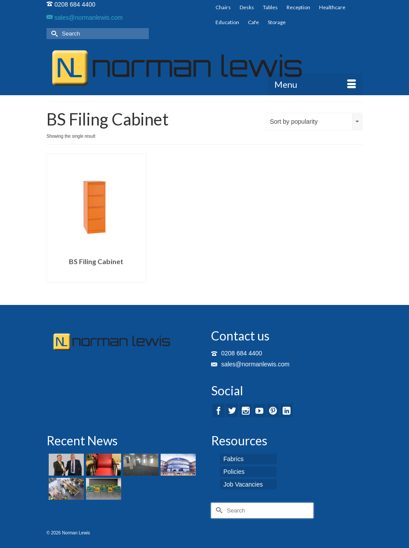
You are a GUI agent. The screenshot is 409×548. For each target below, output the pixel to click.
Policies (233, 471)
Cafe (253, 22)
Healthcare (332, 7)
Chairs (223, 7)
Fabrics (233, 458)
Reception (298, 7)
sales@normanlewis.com (85, 17)
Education (227, 22)
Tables (270, 7)
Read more (96, 276)
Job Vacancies (243, 484)
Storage (277, 22)
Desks (247, 7)
